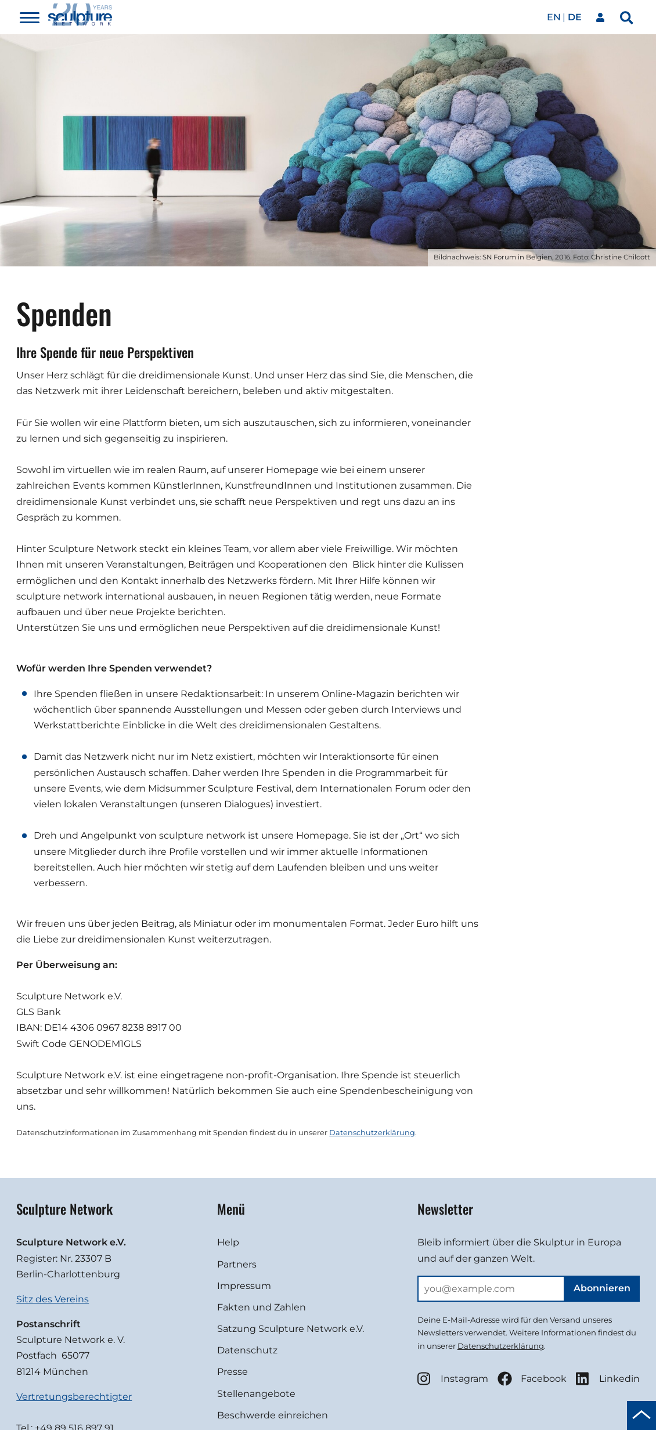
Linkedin (608, 1378)
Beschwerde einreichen (272, 1415)
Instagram (452, 1378)
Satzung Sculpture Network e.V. (290, 1328)
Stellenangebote (256, 1393)
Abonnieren (602, 1288)
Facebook (532, 1378)
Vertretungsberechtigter (74, 1396)
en (554, 17)
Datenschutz (247, 1350)
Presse (232, 1371)
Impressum (244, 1285)
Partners (237, 1264)
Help (228, 1242)
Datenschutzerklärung (372, 1132)
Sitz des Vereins (52, 1299)
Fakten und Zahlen (261, 1307)
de (575, 17)
